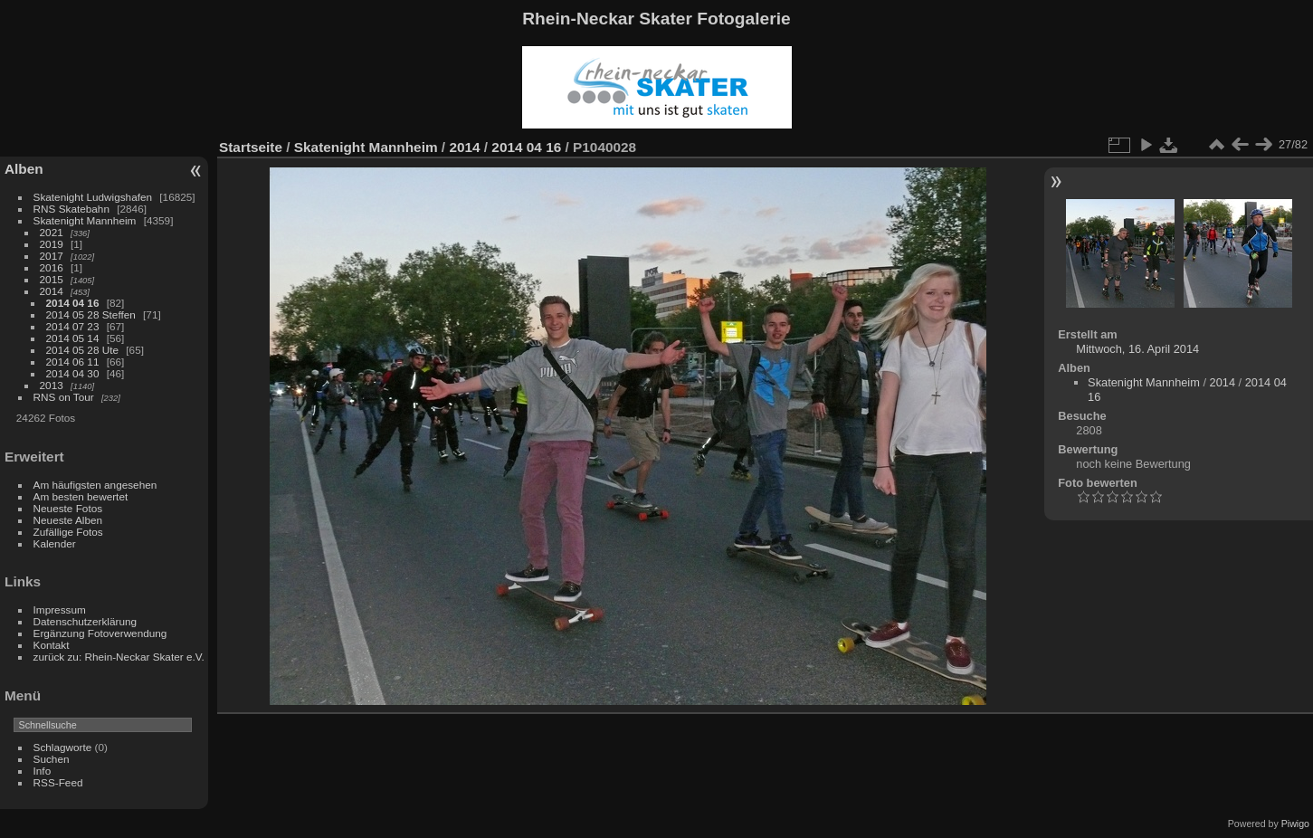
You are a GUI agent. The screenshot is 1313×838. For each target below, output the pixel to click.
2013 (51, 385)
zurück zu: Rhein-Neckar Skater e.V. (119, 656)
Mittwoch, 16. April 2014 (1137, 349)
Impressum (59, 609)
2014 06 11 (73, 361)
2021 (51, 232)
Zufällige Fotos (68, 532)
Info (42, 770)
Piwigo (1295, 823)
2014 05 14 (73, 338)
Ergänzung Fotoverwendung (100, 633)
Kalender (54, 543)
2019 (51, 244)
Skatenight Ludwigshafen (92, 197)
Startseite (250, 147)
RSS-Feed (58, 782)
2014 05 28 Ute (82, 350)
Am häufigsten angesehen (95, 484)
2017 (51, 256)
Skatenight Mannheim (85, 220)
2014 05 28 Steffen (91, 314)
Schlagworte (62, 747)
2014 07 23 (73, 326)
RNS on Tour (63, 397)
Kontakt (51, 645)
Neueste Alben (68, 520)
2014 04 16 (73, 303)
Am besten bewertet (80, 496)
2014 (51, 291)
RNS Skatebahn (71, 208)
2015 (51, 279)
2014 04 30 (73, 373)
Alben (24, 168)
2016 (51, 267)
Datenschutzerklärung (85, 621)
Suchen (51, 759)
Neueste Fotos (68, 508)
